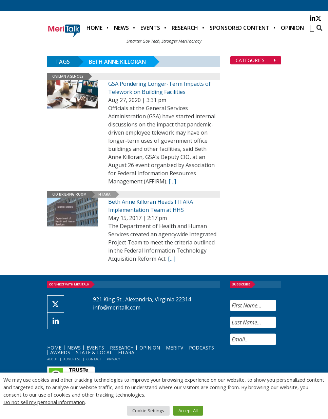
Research (185, 28)
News (121, 28)
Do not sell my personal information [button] (44, 402)
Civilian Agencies (67, 76)
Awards (60, 352)
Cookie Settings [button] (148, 410)
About (52, 359)
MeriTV (174, 347)
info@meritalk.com (116, 307)
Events (150, 28)
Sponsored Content (239, 28)
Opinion (292, 28)
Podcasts (201, 347)
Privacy (113, 359)
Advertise (72, 359)
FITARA (104, 194)
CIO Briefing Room (69, 194)
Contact (93, 359)
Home (94, 28)
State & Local (94, 352)
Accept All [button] (188, 410)
